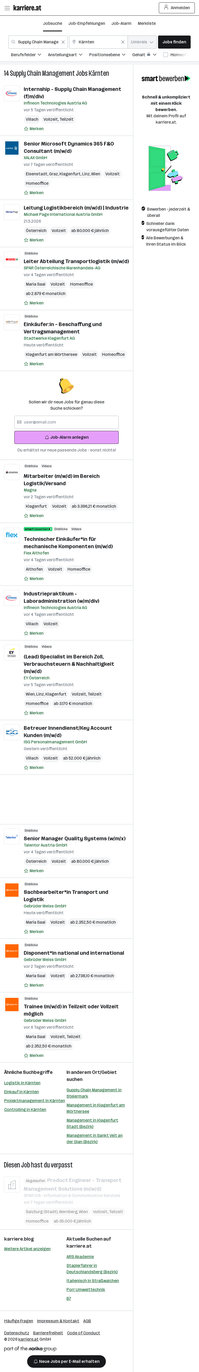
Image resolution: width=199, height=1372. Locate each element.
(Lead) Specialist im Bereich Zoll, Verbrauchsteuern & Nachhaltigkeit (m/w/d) (69, 663)
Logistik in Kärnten (22, 1082)
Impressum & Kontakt (58, 1320)
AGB (87, 1320)
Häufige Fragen (18, 1320)
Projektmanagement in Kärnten (34, 1100)
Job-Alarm (121, 23)
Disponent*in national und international (74, 953)
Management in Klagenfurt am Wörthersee (96, 1108)
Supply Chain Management (42, 73)
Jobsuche (52, 23)
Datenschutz (16, 1332)
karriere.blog (19, 1239)
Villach (32, 119)
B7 (69, 1298)
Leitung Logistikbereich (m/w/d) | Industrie (76, 208)
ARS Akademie (80, 1256)
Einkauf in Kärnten (21, 1091)
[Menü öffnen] (7, 8)
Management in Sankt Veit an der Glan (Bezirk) (95, 1138)
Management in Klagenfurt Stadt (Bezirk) (92, 1123)
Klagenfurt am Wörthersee (51, 354)
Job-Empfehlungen (86, 23)
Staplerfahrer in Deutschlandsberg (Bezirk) (92, 1268)
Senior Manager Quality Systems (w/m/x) (74, 838)
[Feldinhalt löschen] (63, 42)
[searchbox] (66, 422)
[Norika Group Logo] (30, 1349)
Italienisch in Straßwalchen (93, 1280)
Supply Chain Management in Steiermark (94, 1093)
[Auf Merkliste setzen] (34, 129)
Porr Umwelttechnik (86, 1289)
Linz (86, 173)
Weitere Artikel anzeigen (27, 1248)
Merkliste (147, 23)
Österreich (36, 230)
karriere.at (79, 1246)
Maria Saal (35, 284)
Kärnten (99, 73)
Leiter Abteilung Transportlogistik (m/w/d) (76, 261)
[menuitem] (29, 55)
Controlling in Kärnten (25, 1109)
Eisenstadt (37, 173)
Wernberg (69, 1211)
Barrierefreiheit (48, 1332)
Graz (54, 173)
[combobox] (38, 42)
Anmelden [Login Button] (177, 8)
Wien (95, 173)
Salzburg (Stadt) (42, 1211)
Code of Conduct (83, 1332)
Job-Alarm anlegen (67, 437)
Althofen (34, 569)
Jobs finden (174, 41)
